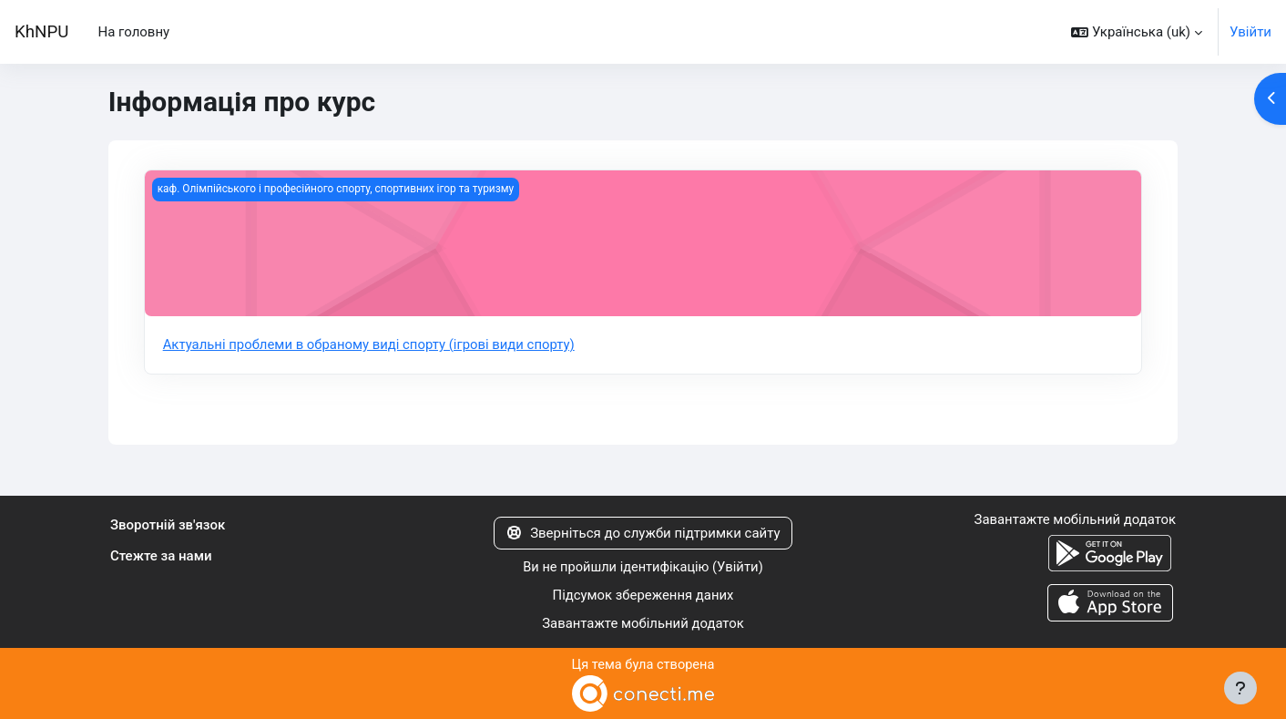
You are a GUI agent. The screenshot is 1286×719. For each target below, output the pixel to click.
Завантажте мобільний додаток (642, 623)
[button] (1136, 32)
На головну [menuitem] (133, 32)
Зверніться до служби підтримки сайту (642, 533)
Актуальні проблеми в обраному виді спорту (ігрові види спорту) (370, 344)
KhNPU (41, 32)
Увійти (1250, 32)
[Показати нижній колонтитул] (1240, 688)
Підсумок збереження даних (643, 595)
